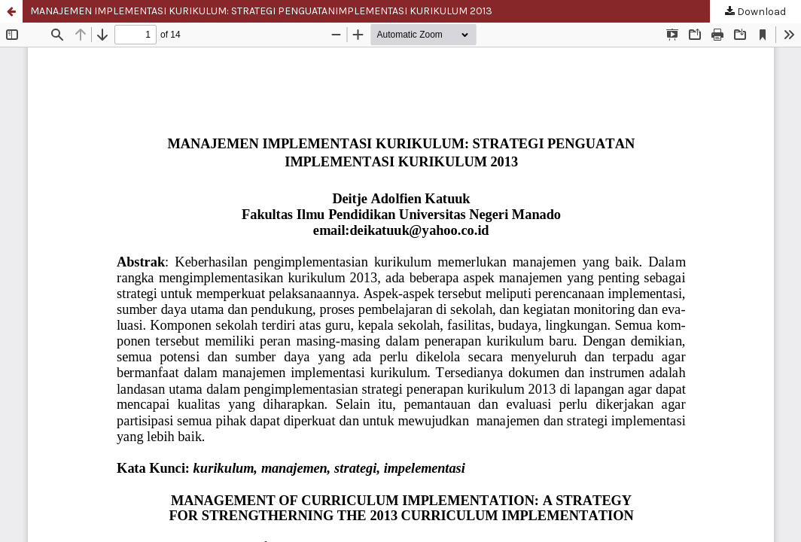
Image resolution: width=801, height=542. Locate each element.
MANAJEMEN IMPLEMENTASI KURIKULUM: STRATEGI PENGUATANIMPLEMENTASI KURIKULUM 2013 (261, 11)
